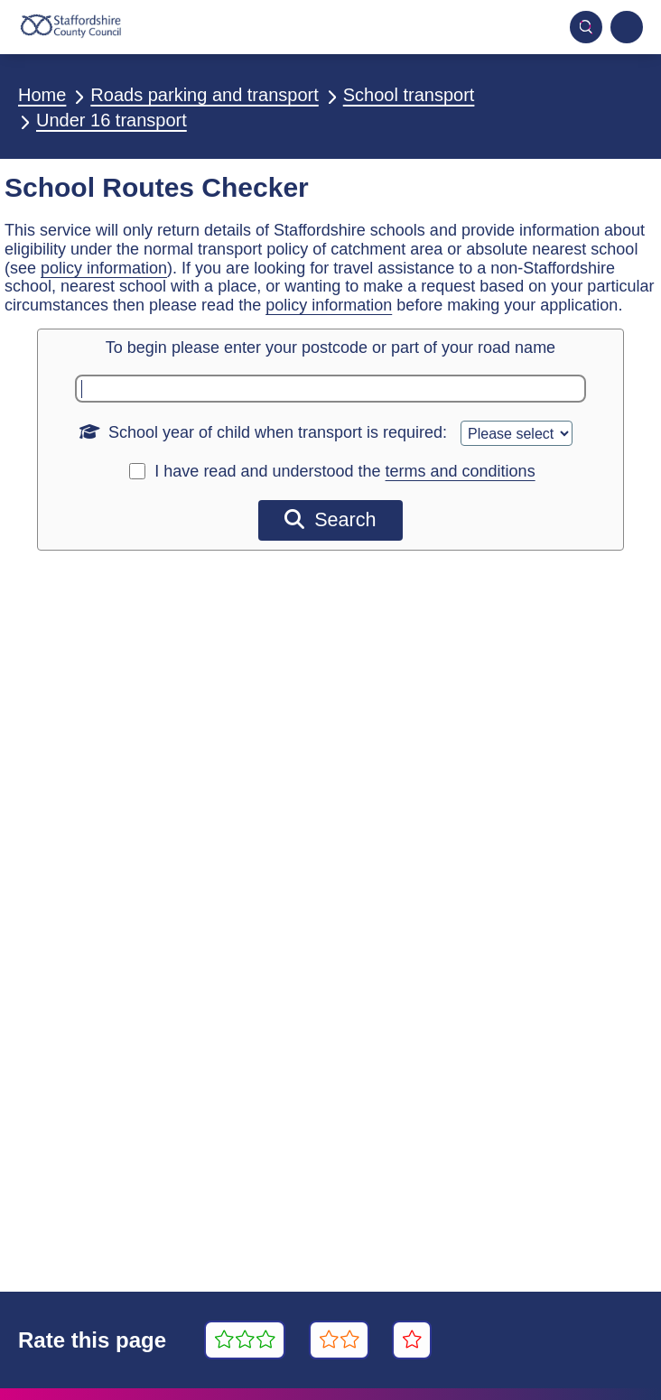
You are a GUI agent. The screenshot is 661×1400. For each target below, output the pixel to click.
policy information (104, 268)
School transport (409, 95)
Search (330, 519)
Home (42, 95)
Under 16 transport (111, 120)
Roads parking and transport (204, 95)
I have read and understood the (344, 471)
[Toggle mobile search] (586, 27)
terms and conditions (460, 471)
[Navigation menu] (626, 27)
